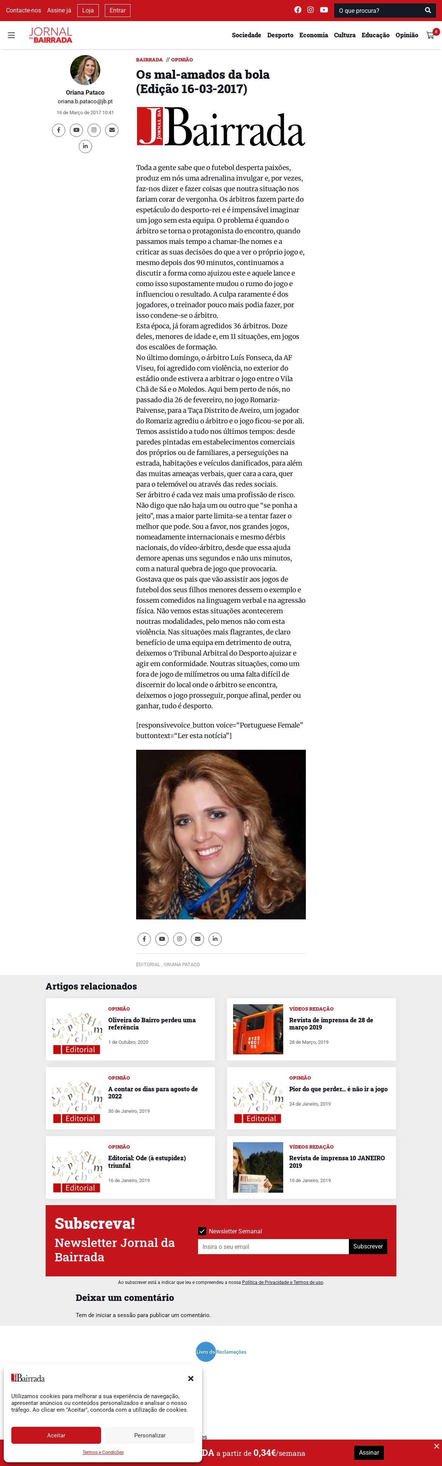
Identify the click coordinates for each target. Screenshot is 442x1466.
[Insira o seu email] (273, 1246)
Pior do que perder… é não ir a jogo (338, 1089)
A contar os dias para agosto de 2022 (153, 1092)
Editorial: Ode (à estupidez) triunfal (147, 1161)
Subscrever (368, 1246)
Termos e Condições (103, 1452)
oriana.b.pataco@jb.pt (85, 101)
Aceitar (56, 1435)
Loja (88, 10)
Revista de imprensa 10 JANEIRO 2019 (337, 1161)
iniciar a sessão (116, 1315)
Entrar (118, 10)
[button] (191, 1378)
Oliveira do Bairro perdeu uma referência (152, 1023)
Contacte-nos (23, 10)
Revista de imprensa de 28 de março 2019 (331, 1023)
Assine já (59, 10)
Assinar (369, 1452)
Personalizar (150, 1435)
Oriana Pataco (85, 92)
